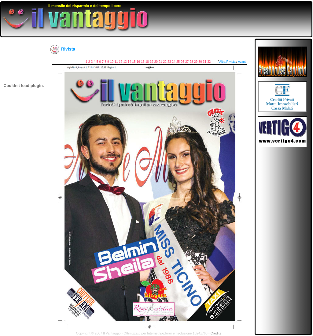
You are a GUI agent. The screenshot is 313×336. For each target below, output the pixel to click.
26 (182, 61)
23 (169, 61)
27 (187, 61)
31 (204, 61)
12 (120, 61)
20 (156, 61)
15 (133, 61)
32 (209, 61)
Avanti (242, 61)
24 (173, 61)
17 (142, 61)
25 (178, 61)
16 (138, 61)
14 (129, 61)
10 (111, 61)
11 (116, 61)
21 (160, 61)
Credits (216, 333)
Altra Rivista (227, 61)
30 (200, 61)
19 (151, 61)
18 (147, 61)
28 (191, 61)
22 (165, 61)
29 (195, 61)
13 (125, 61)
